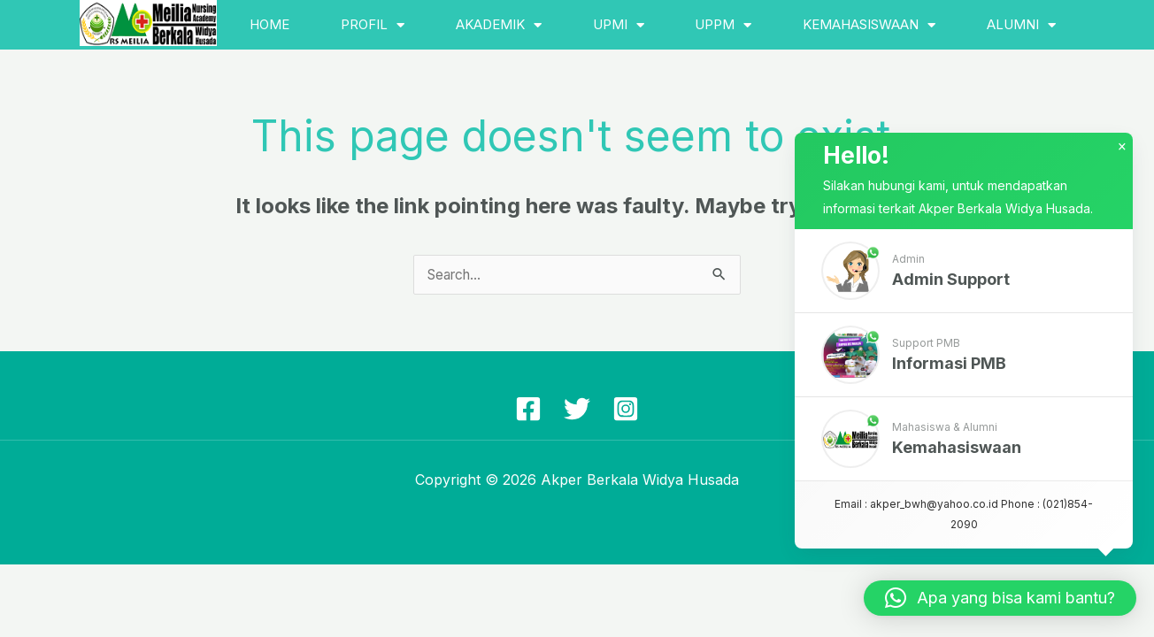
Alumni (1021, 25)
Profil (372, 25)
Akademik (499, 25)
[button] (964, 279)
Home (269, 24)
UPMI (618, 25)
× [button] (1122, 156)
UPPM (723, 25)
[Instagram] (625, 409)
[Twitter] (577, 409)
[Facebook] (528, 409)
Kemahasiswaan (869, 25)
